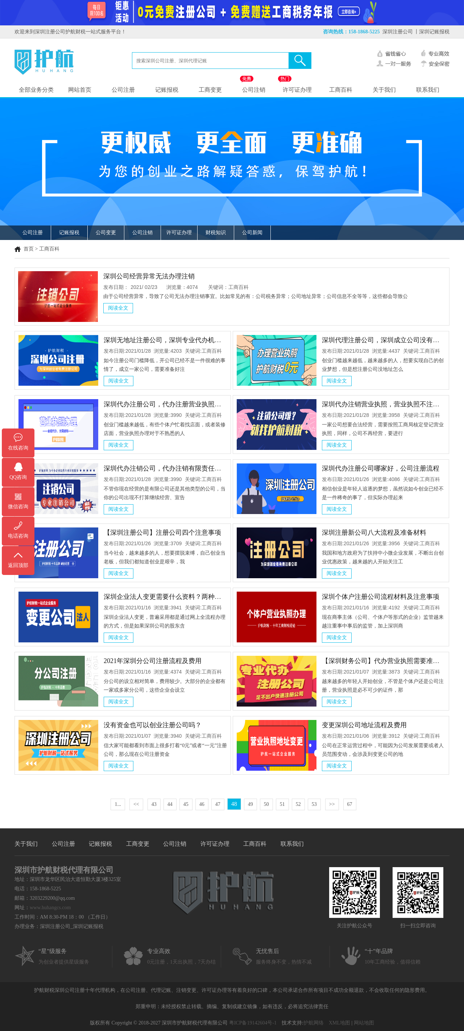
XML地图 (339, 1023)
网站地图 (364, 1023)
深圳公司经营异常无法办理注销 (149, 276)
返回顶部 (18, 565)
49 (250, 804)
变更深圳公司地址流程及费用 (364, 725)
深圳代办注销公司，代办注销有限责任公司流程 (172, 468)
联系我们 (427, 90)
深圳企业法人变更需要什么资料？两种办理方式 (172, 596)
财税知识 (216, 232)
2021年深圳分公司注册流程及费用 (153, 660)
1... (118, 804)
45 (185, 804)
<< (136, 804)
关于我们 (384, 90)
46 (201, 804)
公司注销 (253, 90)
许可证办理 (297, 90)
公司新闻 (252, 232)
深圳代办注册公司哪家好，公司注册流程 (380, 468)
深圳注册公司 (397, 31)
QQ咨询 (18, 477)
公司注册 (123, 90)
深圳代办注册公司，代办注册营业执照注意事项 (172, 404)
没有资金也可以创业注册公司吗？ (153, 725)
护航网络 (313, 1023)
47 (217, 804)
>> (332, 804)
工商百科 (340, 90)
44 (170, 804)
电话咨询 (18, 536)
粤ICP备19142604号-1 (253, 1023)
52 (298, 804)
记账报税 (166, 90)
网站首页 (79, 90)
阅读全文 (118, 308)
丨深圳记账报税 (432, 31)
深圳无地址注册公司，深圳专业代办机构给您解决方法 (182, 340)
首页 (29, 249)
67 (349, 804)
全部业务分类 (36, 90)
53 (314, 804)
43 (154, 804)
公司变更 (106, 232)
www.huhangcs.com (50, 907)
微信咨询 (18, 506)
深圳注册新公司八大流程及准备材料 (374, 532)
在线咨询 (18, 448)
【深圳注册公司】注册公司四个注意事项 (162, 532)
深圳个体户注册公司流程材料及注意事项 (380, 596)
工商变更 (210, 90)
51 (282, 804)
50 (266, 804)
